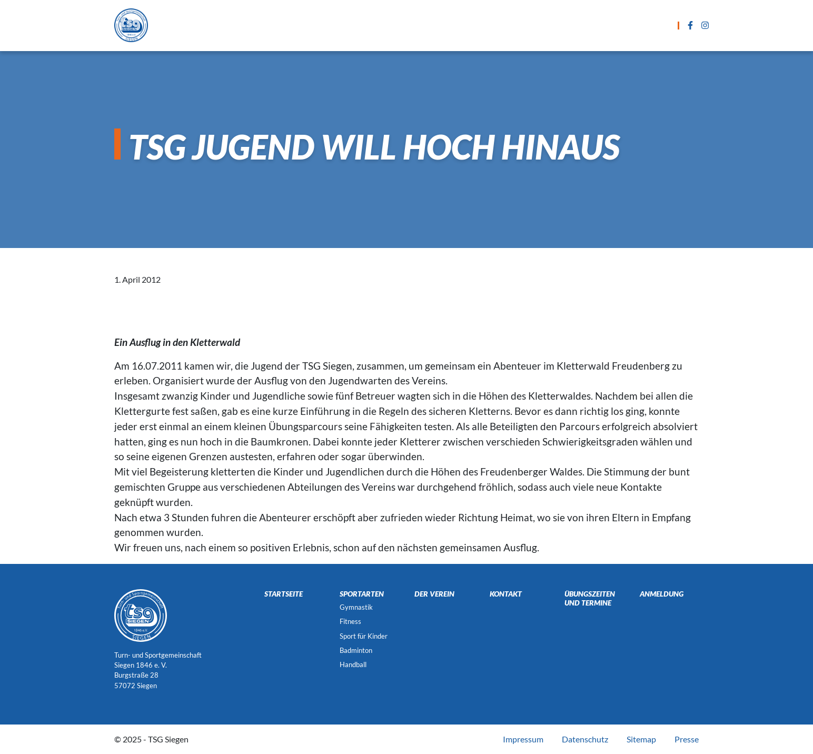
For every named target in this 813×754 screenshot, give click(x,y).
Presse (687, 739)
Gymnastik (356, 607)
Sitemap (641, 739)
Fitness (350, 621)
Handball (353, 664)
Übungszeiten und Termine (407, 25)
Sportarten (309, 25)
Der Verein (625, 25)
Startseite (245, 25)
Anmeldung (506, 25)
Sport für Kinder (364, 636)
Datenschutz (585, 739)
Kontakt (567, 25)
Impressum (523, 739)
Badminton (356, 650)
